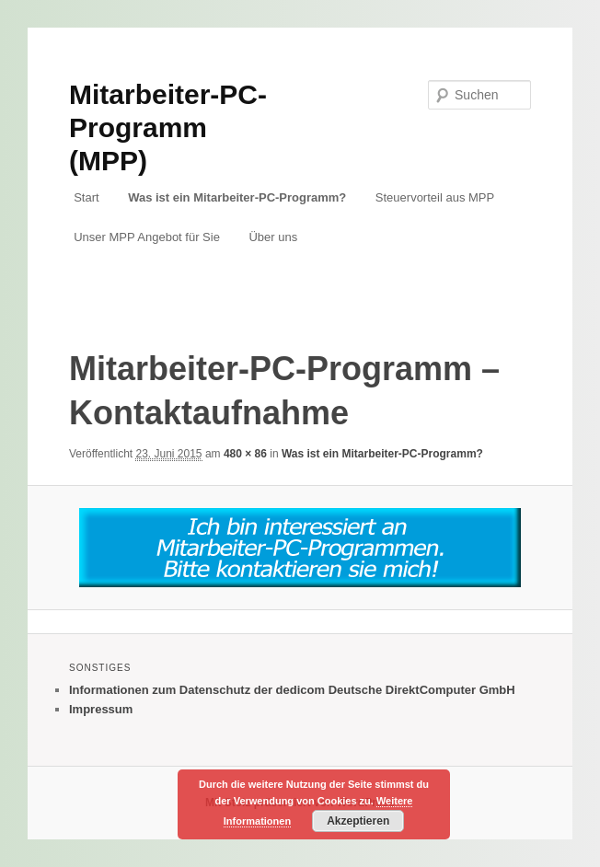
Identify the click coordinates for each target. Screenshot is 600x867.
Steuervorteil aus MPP (434, 197)
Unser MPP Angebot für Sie (147, 237)
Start (86, 197)
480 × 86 (245, 453)
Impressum (101, 709)
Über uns (272, 237)
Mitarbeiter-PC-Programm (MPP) (168, 127)
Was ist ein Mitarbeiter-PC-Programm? (237, 197)
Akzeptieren (358, 821)
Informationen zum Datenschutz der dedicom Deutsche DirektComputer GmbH (292, 690)
